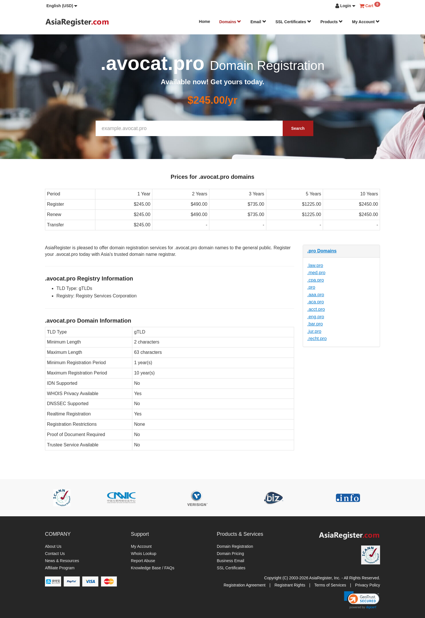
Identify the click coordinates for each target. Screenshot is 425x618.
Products (331, 21)
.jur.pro (314, 331)
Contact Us (55, 553)
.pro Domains (322, 250)
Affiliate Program (59, 568)
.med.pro (316, 272)
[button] (61, 5)
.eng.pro (315, 316)
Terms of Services (330, 585)
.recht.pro (317, 338)
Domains (230, 21)
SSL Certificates (293, 21)
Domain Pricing (230, 553)
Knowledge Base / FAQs (152, 568)
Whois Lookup (143, 553)
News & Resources (62, 560)
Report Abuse (143, 560)
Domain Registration (235, 546)
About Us (53, 546)
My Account (366, 21)
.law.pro (315, 265)
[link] (361, 600)
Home (204, 21)
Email (258, 21)
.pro (311, 287)
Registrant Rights (289, 585)
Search (298, 128)
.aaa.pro (315, 294)
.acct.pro (316, 309)
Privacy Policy (367, 585)
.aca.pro (315, 301)
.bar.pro (315, 323)
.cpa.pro (315, 280)
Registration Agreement (244, 585)
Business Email (230, 560)
